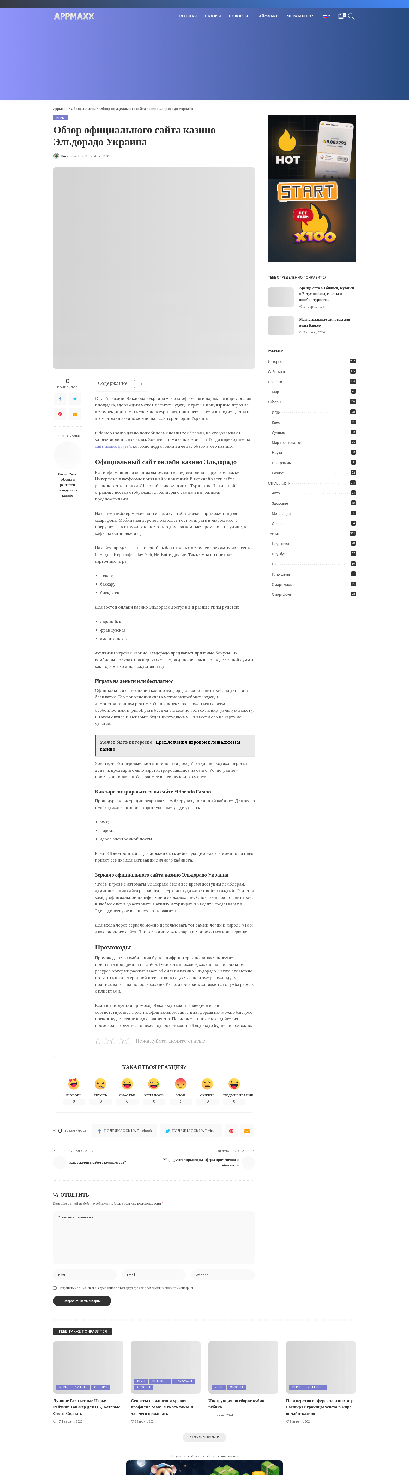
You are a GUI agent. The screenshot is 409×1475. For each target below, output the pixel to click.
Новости (275, 381)
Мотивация (281, 513)
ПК (274, 564)
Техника (274, 533)
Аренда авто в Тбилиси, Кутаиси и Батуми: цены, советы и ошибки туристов (322, 294)
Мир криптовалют (287, 442)
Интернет (276, 361)
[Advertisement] (204, 63)
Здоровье (280, 503)
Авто (276, 493)
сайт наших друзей (114, 446)
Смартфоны (282, 594)
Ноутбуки (279, 554)
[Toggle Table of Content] (136, 384)
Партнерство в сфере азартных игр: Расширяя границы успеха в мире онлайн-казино (319, 1410)
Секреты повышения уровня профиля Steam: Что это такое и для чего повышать (163, 1410)
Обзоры (274, 402)
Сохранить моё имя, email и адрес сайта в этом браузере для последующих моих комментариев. (126, 1291)
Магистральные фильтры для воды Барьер (325, 322)
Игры (60, 118)
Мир (275, 392)
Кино (276, 422)
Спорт (277, 523)
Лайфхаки (276, 371)
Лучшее (278, 432)
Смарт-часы (282, 584)
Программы (282, 463)
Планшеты (281, 574)
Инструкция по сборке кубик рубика (237, 1406)
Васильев (68, 156)
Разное (278, 473)
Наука (277, 452)
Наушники (280, 543)
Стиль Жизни (279, 483)
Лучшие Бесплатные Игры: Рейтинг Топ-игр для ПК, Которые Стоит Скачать (88, 1410)
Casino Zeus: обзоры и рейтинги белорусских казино (67, 484)
